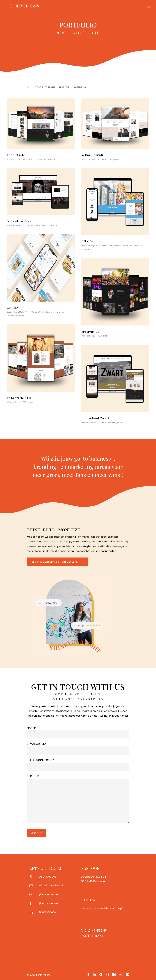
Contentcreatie (45, 87)
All (29, 87)
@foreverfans (47, 912)
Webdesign (81, 87)
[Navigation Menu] (149, 6)
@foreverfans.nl (48, 894)
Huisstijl (64, 87)
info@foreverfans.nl (51, 885)
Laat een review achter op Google (102, 908)
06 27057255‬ (48, 876)
